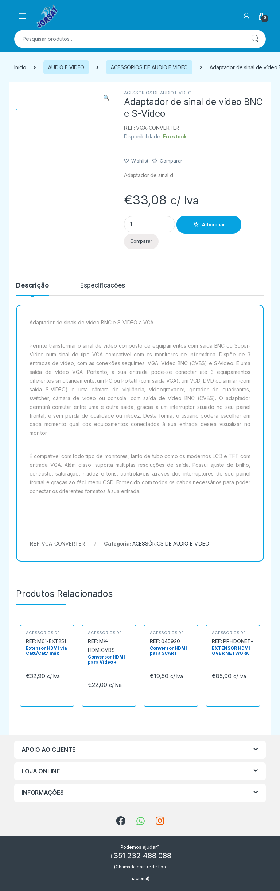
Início (20, 67)
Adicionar (213, 224)
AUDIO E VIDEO (66, 67)
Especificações (102, 285)
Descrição (32, 285)
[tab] (32, 288)
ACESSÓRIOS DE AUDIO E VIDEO (149, 67)
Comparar (171, 161)
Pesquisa (255, 39)
